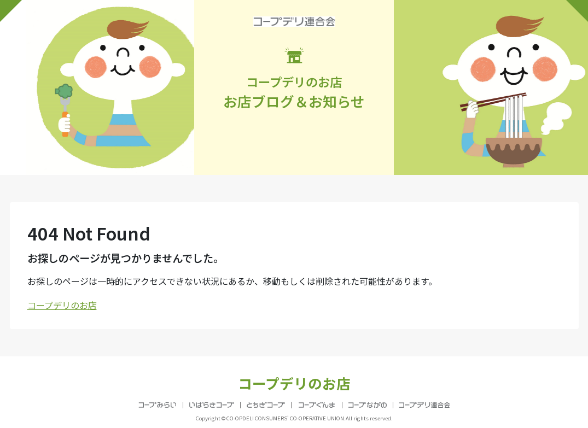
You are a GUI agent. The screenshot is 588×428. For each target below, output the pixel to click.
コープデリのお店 (62, 305)
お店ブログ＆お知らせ (294, 79)
